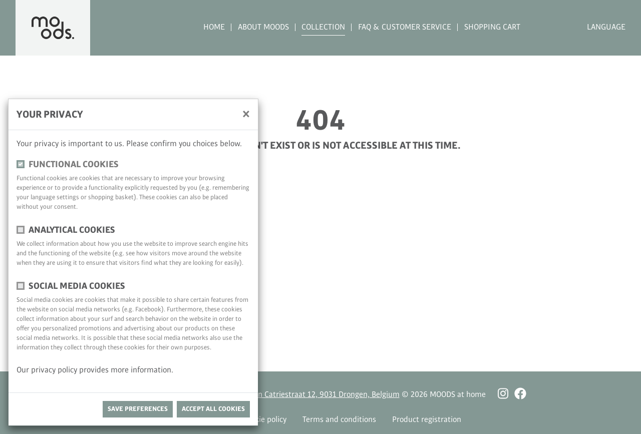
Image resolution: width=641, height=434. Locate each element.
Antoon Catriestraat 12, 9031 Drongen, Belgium (319, 394)
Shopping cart (492, 27)
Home (214, 27)
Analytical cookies (72, 230)
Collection (323, 27)
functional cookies (74, 164)
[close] (246, 113)
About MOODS (263, 27)
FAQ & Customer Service (404, 27)
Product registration (426, 419)
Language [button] (606, 27)
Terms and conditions (339, 419)
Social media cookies (77, 286)
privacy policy (55, 370)
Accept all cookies (213, 408)
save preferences (138, 408)
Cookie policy (264, 419)
